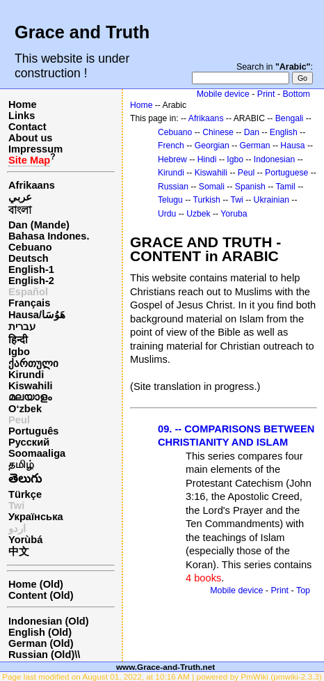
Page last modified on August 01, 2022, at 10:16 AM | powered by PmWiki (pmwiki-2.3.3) (162, 676)
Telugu (170, 200)
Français (29, 302)
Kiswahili (30, 385)
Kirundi (26, 374)
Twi (237, 200)
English (284, 132)
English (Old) (40, 632)
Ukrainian (271, 200)
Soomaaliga (36, 453)
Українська (35, 516)
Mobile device (223, 94)
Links (21, 115)
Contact (27, 126)
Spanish (250, 186)
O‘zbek (25, 408)
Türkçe (25, 494)
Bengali (289, 118)
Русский (28, 442)
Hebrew (172, 159)
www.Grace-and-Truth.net (165, 666)
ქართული (33, 363)
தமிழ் (21, 464)
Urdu (167, 214)
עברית (21, 326)
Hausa (292, 145)
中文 (18, 551)
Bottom (296, 94)
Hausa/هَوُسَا (36, 314)
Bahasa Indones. (48, 236)
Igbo (19, 351)
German (255, 145)
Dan (251, 132)
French (171, 145)
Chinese (218, 132)
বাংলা (19, 210)
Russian (173, 186)
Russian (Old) (41, 654)
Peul (19, 419)
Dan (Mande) (39, 224)
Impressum (35, 149)
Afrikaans (31, 185)
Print (266, 94)
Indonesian (274, 159)
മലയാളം (29, 396)
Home (22, 104)
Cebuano (30, 247)
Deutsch (28, 258)
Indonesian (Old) (48, 621)
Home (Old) (35, 584)
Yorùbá (25, 539)
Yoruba (233, 214)
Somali (212, 186)
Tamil (285, 186)
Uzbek (198, 214)
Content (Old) (41, 595)
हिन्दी (18, 339)
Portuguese (286, 173)
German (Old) (41, 643)
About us (30, 137)
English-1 (31, 269)
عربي (20, 197)
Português (33, 431)
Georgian (212, 145)
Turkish (206, 200)
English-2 (31, 280)
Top (303, 590)
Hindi (207, 159)
